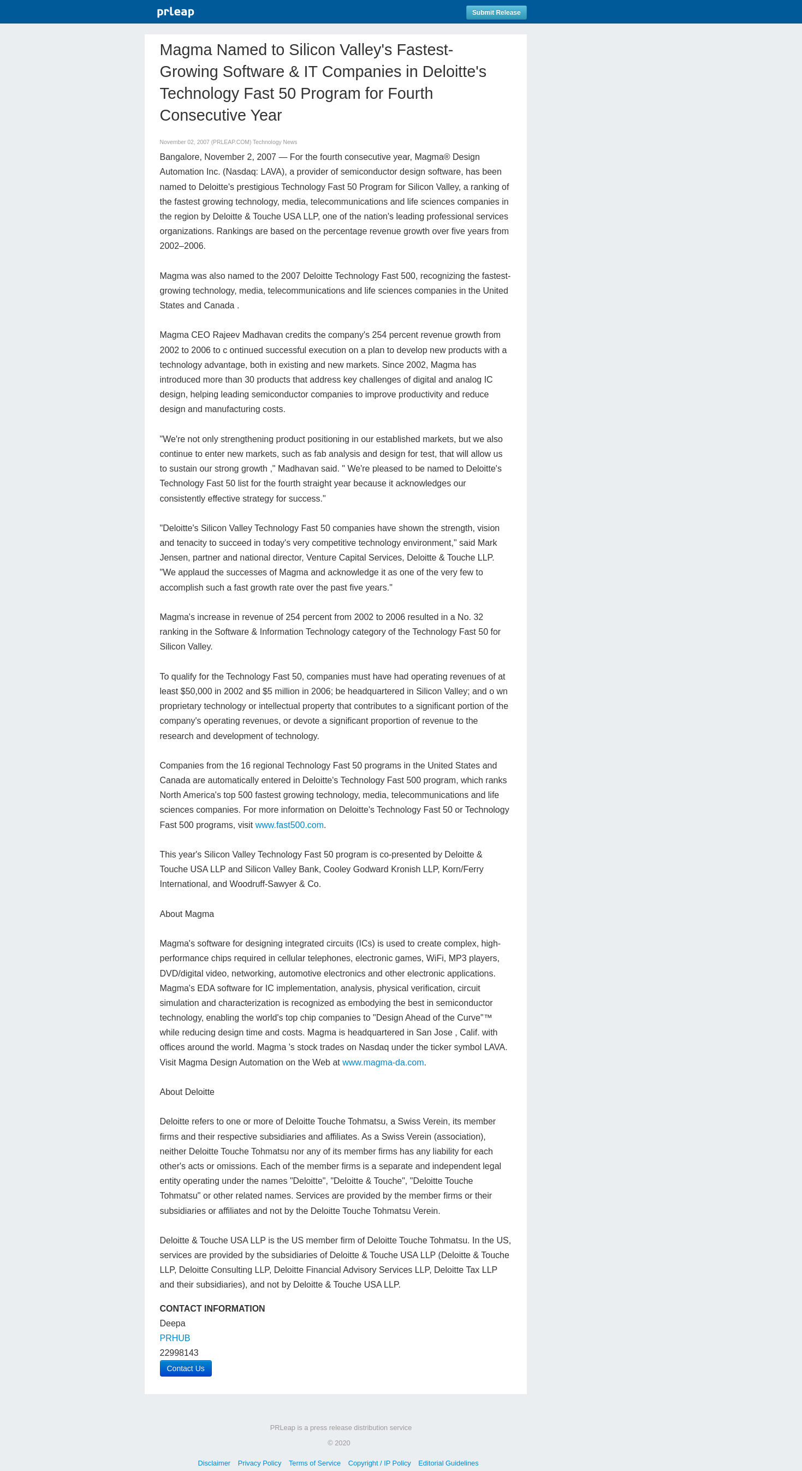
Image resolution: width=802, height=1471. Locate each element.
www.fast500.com (290, 825)
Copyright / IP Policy (379, 1463)
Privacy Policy (260, 1463)
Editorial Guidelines (448, 1463)
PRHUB (175, 1338)
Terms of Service (315, 1463)
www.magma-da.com (383, 1062)
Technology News (275, 142)
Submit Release (496, 12)
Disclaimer (214, 1463)
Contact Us (186, 1368)
